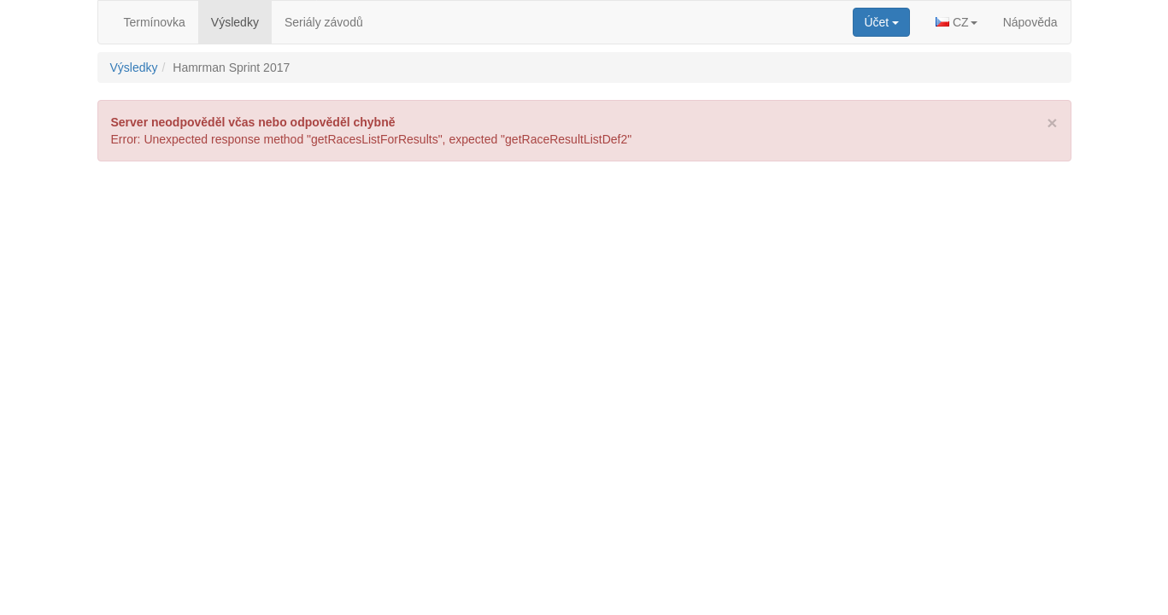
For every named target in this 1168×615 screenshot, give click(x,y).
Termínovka (154, 22)
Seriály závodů (324, 22)
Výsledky (235, 22)
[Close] (1052, 123)
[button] (956, 22)
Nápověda (1030, 22)
